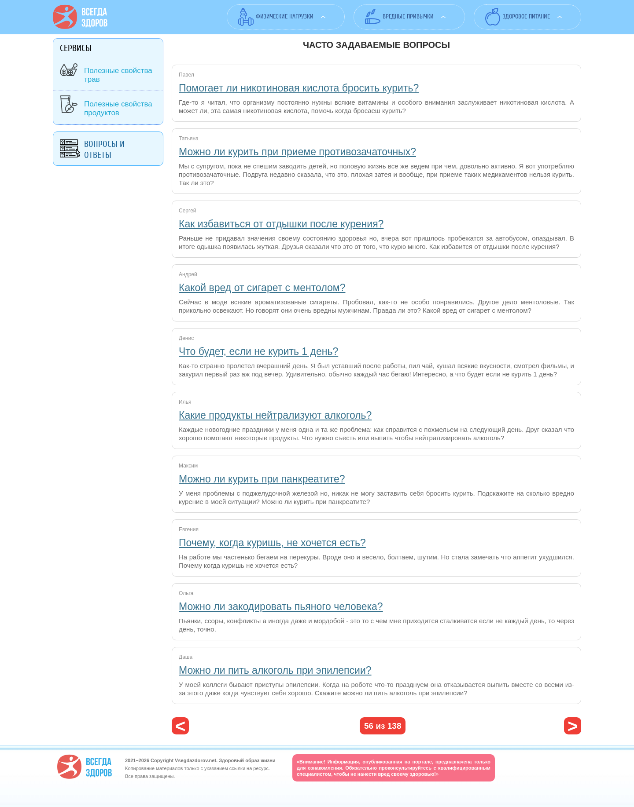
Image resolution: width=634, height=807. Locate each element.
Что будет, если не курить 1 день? (258, 351)
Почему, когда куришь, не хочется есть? (272, 542)
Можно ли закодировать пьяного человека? (281, 606)
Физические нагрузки (284, 16)
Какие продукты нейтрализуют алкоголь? (275, 415)
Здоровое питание (526, 16)
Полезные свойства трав (118, 75)
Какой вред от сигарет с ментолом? (262, 287)
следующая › (572, 725)
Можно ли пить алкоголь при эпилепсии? (275, 670)
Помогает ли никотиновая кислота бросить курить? (299, 88)
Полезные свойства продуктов (118, 108)
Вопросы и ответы (104, 149)
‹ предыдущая (180, 725)
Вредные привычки (408, 16)
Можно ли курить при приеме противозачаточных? (297, 151)
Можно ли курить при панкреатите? (262, 479)
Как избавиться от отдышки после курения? (281, 224)
